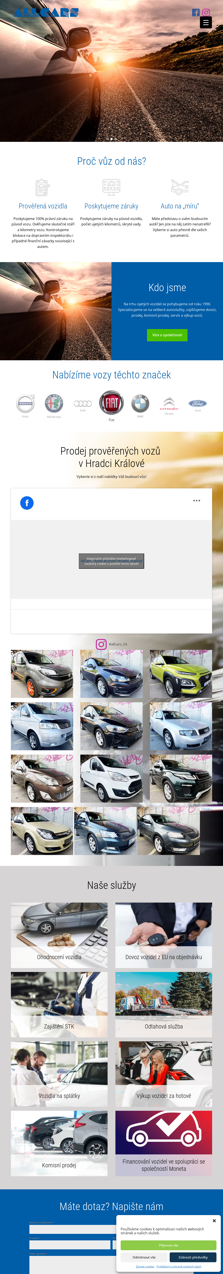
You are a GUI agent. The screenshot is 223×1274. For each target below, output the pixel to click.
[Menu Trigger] (206, 22)
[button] (214, 1220)
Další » (208, 809)
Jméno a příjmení (41, 1222)
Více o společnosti (167, 335)
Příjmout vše (168, 1245)
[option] (54, 406)
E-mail (34, 1238)
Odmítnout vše (144, 1257)
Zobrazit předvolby (193, 1257)
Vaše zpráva (38, 1253)
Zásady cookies (145, 1266)
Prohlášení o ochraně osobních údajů (179, 1266)
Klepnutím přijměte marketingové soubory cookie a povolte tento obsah (111, 561)
